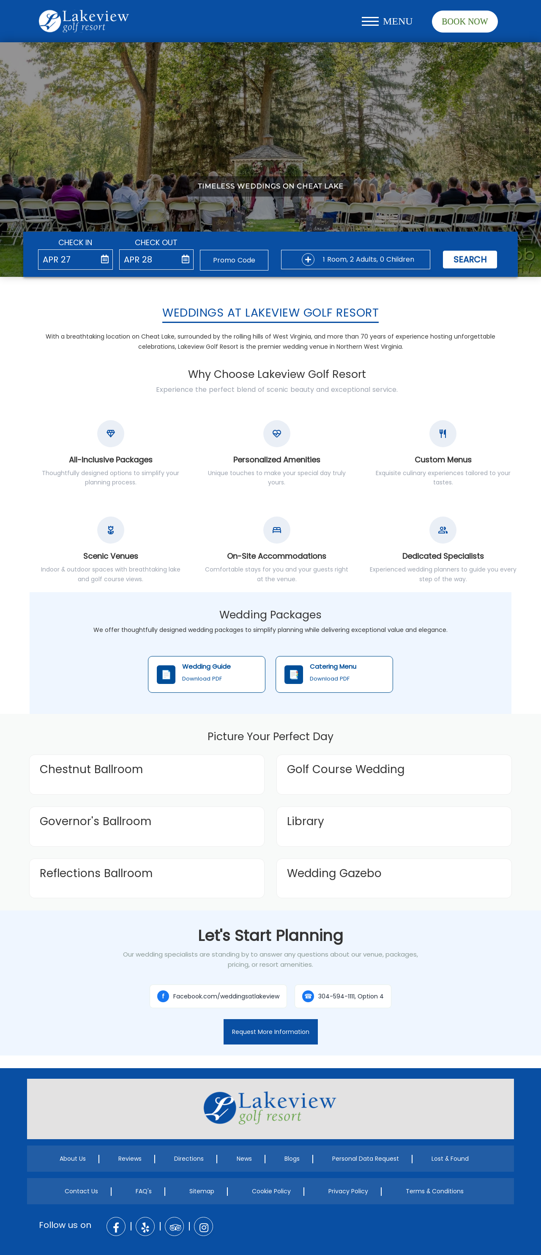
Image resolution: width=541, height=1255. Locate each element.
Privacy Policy (348, 1191)
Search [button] (470, 259)
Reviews (130, 1158)
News (244, 1158)
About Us (73, 1158)
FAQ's (144, 1191)
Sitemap (201, 1191)
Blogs (292, 1158)
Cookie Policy (271, 1191)
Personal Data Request (365, 1158)
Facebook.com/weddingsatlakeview (218, 996)
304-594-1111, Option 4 (343, 996)
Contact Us (81, 1191)
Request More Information (270, 1032)
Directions (189, 1158)
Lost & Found (450, 1158)
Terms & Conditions (435, 1191)
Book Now (465, 21)
